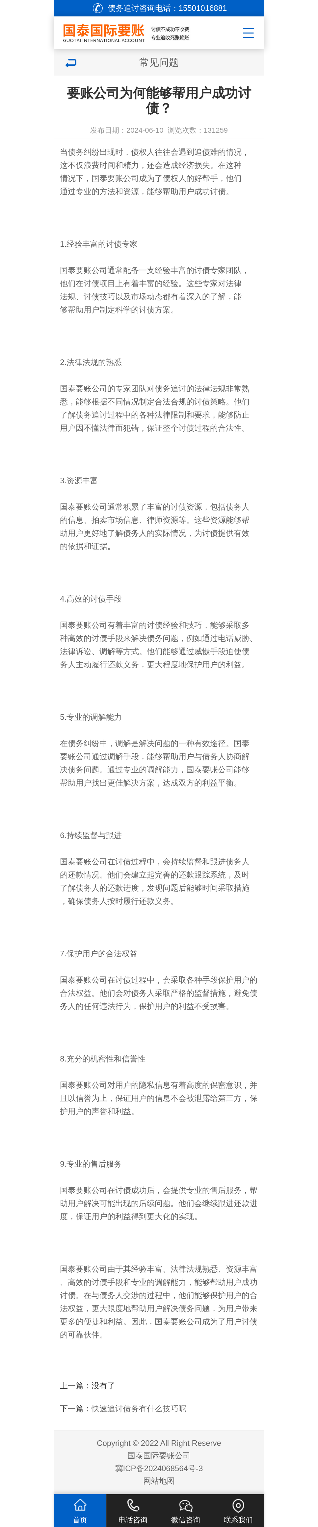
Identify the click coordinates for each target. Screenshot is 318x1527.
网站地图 (159, 1480)
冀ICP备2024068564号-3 (159, 1468)
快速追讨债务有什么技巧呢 (139, 1408)
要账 (76, 756)
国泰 (242, 743)
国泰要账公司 (115, 178)
